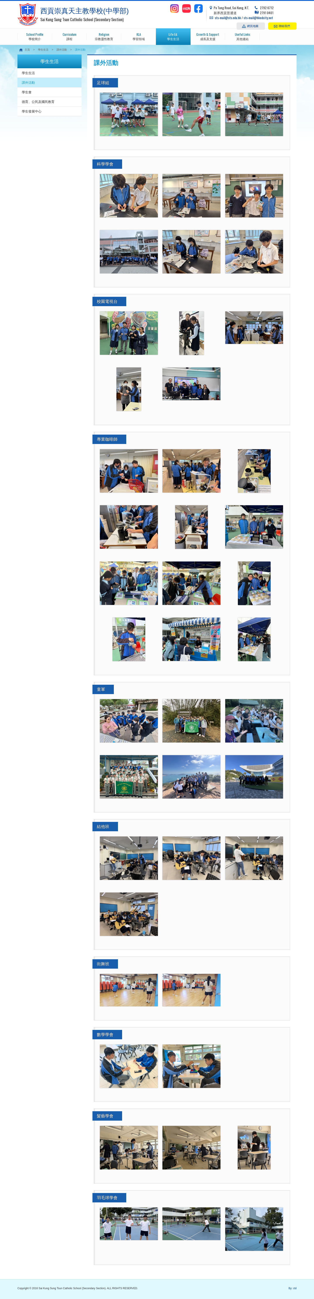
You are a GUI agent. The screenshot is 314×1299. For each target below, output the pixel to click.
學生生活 (173, 36)
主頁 (27, 49)
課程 (69, 36)
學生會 (27, 92)
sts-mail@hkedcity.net (258, 17)
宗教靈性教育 (104, 36)
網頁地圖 (252, 26)
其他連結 (242, 36)
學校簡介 (34, 36)
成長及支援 (208, 36)
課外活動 (61, 49)
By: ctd (292, 1288)
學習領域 (138, 36)
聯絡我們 (284, 26)
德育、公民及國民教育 (38, 102)
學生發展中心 (31, 111)
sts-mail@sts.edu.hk (228, 17)
